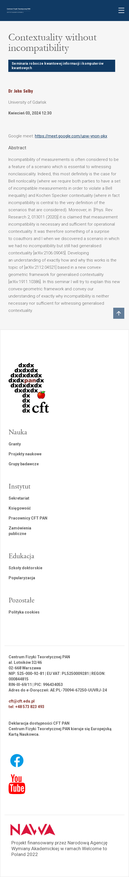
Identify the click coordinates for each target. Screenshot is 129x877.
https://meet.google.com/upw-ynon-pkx (71, 136)
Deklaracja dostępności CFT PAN (39, 723)
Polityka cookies (24, 612)
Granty (15, 444)
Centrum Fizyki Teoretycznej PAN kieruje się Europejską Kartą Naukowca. (60, 732)
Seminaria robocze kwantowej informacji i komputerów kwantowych (58, 66)
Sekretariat (19, 498)
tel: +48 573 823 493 (26, 706)
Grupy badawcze (24, 464)
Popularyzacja (22, 578)
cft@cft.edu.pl (22, 701)
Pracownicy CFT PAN (28, 518)
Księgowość (20, 508)
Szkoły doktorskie (25, 568)
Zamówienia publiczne (20, 531)
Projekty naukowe (25, 454)
